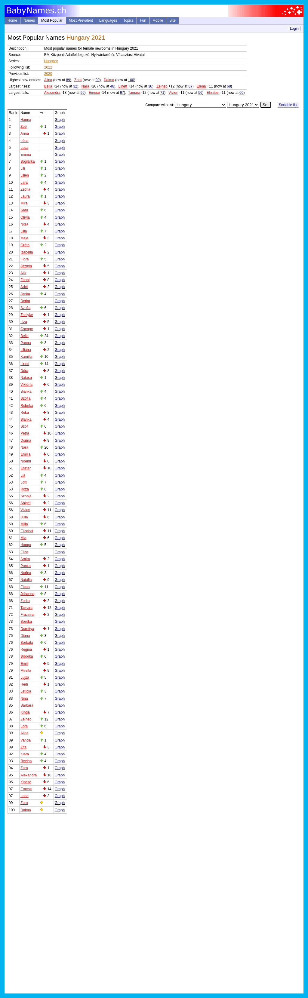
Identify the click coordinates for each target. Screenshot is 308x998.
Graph (60, 120)
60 (241, 93)
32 (75, 86)
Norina (25, 573)
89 (68, 80)
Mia (23, 538)
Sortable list (288, 105)
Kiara (24, 754)
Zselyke (26, 315)
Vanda (25, 740)
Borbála (26, 642)
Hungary (51, 61)
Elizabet (213, 93)
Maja (24, 238)
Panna (25, 343)
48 (112, 86)
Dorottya (27, 629)
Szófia (25, 398)
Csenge (26, 329)
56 (200, 93)
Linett (123, 86)
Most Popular (52, 20)
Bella (48, 86)
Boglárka (27, 161)
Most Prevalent (81, 20)
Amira (25, 559)
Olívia (25, 217)
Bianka (26, 391)
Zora (78, 80)
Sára (24, 210)
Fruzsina (27, 615)
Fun (143, 20)
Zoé (23, 126)
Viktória (26, 384)
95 (82, 93)
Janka (25, 294)
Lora (24, 726)
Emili (24, 664)
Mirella (25, 670)
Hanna (25, 120)
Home (12, 20)
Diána (25, 636)
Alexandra (52, 93)
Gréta (24, 245)
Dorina (25, 440)
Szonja (26, 496)
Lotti (23, 482)
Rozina (26, 761)
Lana (24, 796)
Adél (24, 287)
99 (98, 80)
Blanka (26, 419)
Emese (94, 93)
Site (172, 20)
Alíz (23, 273)
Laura (25, 196)
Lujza (24, 677)
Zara (24, 768)
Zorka (25, 601)
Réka (24, 412)
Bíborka (26, 656)
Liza (23, 322)
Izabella (26, 252)
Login (294, 28)
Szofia (25, 308)
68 (229, 86)
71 (162, 93)
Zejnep (162, 86)
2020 (48, 74)
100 (131, 80)
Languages (108, 20)
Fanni (24, 280)
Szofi (24, 426)
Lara (24, 182)
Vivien (173, 93)
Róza (24, 489)
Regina (26, 649)
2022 (48, 67)
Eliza (24, 552)
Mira (23, 203)
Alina (48, 80)
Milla (24, 524)
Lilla (23, 231)
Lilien (24, 175)
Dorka (25, 301)
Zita (23, 747)
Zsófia (25, 189)
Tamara (134, 93)
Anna (24, 133)
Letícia (25, 691)
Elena (201, 86)
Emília (25, 454)
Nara (85, 86)
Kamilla (26, 357)
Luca (24, 148)
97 (122, 93)
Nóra (24, 224)
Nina (24, 698)
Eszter (25, 468)
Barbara (26, 705)
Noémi (25, 461)
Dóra (24, 371)
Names (29, 20)
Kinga (25, 712)
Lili (22, 168)
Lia (22, 475)
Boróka (26, 621)
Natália (26, 580)
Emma (25, 154)
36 (150, 86)
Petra (24, 433)
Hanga (25, 545)
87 (190, 86)
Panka (25, 566)
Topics (128, 20)
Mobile (157, 20)
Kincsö (25, 782)
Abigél (25, 503)
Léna (24, 141)
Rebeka (26, 406)
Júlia (24, 517)
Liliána (25, 350)
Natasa (26, 378)
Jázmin (26, 266)
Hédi (24, 684)
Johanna (27, 594)
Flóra (24, 259)
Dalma (109, 80)
